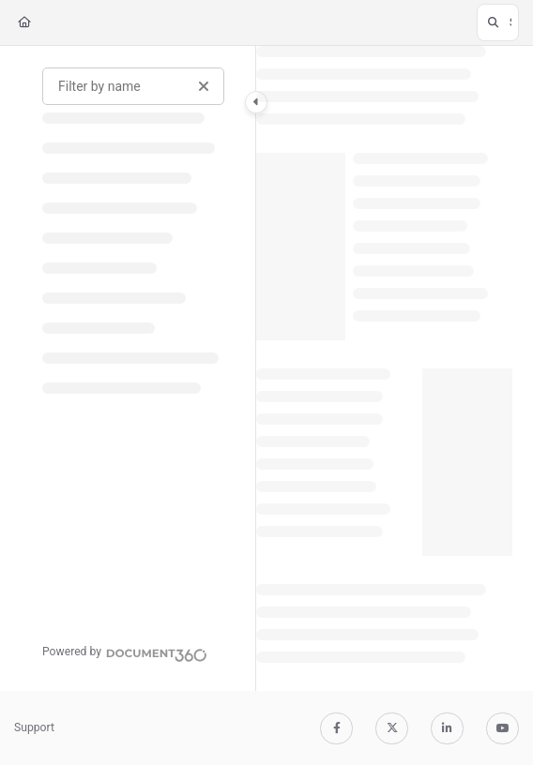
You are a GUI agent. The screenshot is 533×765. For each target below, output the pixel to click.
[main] (384, 368)
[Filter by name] (133, 86)
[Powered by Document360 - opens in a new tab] (124, 652)
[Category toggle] (256, 102)
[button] (498, 22)
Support (34, 727)
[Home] (24, 23)
